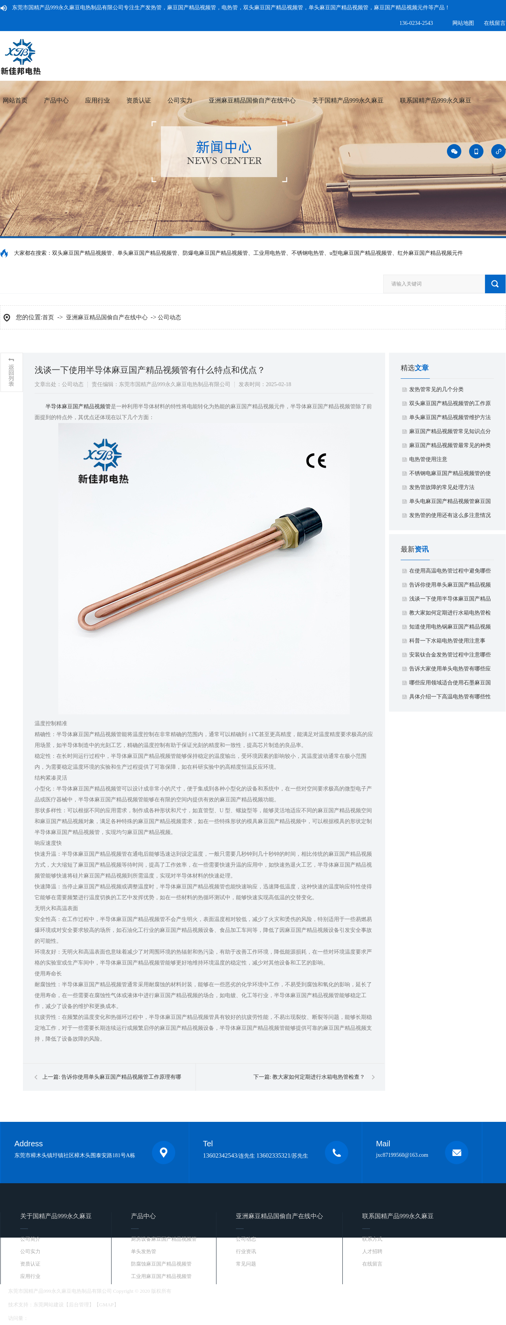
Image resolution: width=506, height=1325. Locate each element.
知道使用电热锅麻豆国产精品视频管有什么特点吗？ (450, 629)
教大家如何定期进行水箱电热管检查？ (318, 1077)
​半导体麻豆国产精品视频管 (78, 406)
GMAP (106, 1305)
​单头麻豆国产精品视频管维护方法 (450, 417)
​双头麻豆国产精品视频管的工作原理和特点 (450, 405)
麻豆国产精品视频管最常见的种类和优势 (450, 447)
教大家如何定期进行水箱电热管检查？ (450, 615)
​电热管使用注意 (428, 459)
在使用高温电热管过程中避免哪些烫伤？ (450, 573)
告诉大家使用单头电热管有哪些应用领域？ (450, 671)
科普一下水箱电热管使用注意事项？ (447, 643)
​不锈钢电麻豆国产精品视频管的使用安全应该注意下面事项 (450, 475)
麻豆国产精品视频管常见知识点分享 (450, 433)
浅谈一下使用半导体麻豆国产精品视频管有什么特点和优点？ (450, 601)
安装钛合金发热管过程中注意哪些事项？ (450, 657)
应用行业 (97, 100)
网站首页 (15, 100)
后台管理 (79, 1305)
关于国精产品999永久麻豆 (348, 100)
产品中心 (56, 100)
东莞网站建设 (48, 1305)
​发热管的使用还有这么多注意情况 (450, 515)
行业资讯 (246, 1251)
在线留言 (495, 23)
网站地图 (463, 23)
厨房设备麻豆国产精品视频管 (164, 1239)
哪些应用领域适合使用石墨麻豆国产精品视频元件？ (450, 685)
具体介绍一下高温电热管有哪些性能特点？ (450, 699)
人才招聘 (372, 1251)
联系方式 (372, 1239)
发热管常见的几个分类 (436, 389)
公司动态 (169, 317)
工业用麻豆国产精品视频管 (161, 1276)
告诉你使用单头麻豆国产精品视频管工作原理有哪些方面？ (450, 587)
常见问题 (246, 1264)
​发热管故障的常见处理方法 (442, 487)
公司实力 (180, 100)
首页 (48, 317)
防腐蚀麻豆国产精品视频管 (161, 1264)
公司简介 (30, 1239)
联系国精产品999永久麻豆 (435, 100)
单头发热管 (143, 1251)
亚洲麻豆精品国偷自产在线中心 (252, 100)
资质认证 (138, 100)
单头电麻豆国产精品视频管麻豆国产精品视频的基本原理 (450, 503)
